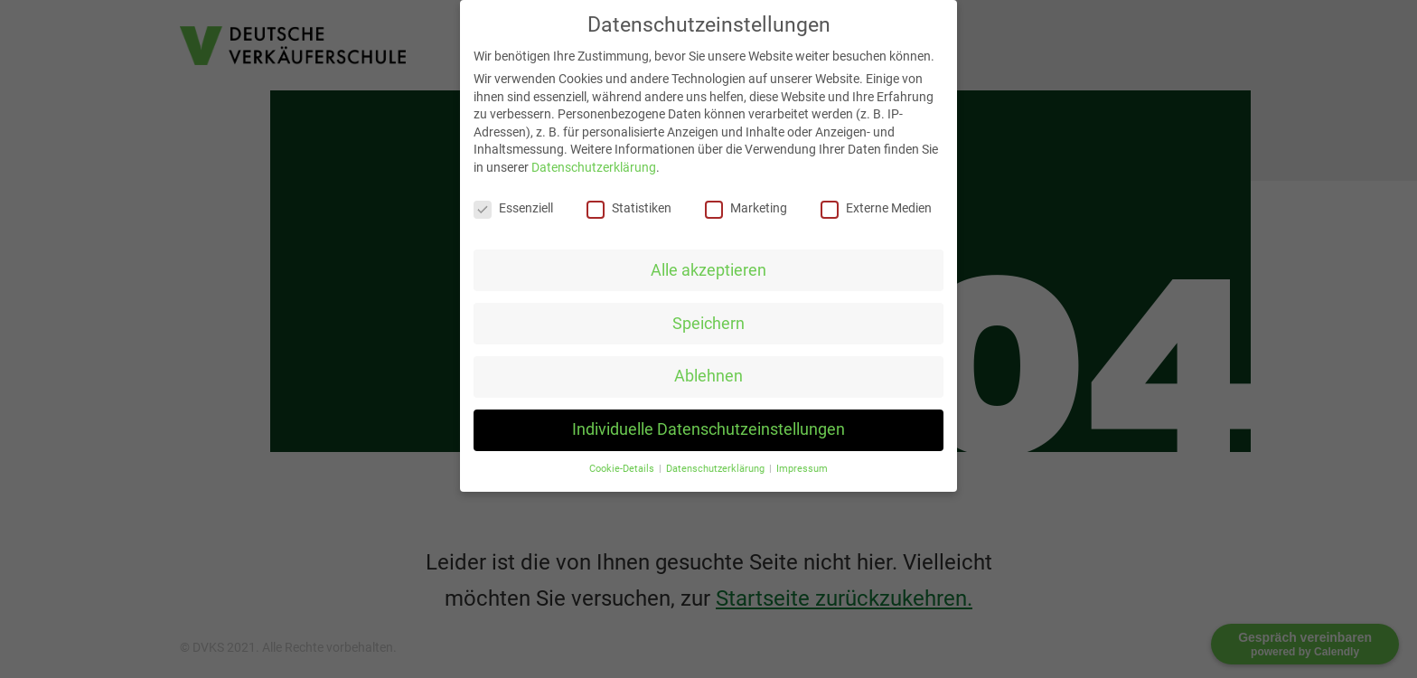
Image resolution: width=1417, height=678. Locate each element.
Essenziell (513, 208)
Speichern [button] (708, 324)
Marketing (746, 208)
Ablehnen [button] (708, 376)
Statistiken (629, 208)
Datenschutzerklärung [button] (716, 469)
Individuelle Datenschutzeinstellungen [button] (708, 429)
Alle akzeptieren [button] (708, 270)
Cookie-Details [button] (623, 469)
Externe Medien (876, 208)
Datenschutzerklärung (593, 167)
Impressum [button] (802, 469)
